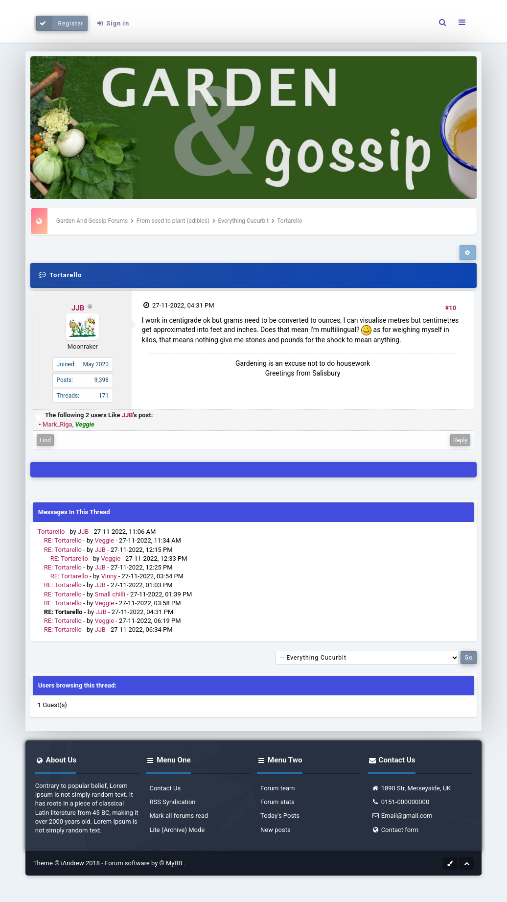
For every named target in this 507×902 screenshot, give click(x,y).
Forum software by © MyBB (144, 863)
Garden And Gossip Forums (92, 220)
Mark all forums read (178, 815)
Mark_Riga (57, 424)
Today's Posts (280, 815)
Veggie (105, 540)
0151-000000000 (400, 802)
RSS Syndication (172, 802)
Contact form (394, 829)
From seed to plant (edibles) (173, 220)
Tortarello (51, 531)
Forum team (277, 788)
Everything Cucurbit (243, 220)
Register (60, 23)
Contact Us (165, 788)
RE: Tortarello (63, 540)
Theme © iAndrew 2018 (67, 863)
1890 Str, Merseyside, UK (411, 788)
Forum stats (277, 802)
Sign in (112, 23)
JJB (77, 308)
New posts (275, 829)
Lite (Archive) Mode (177, 829)
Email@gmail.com (402, 815)
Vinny (109, 576)
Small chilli (110, 594)
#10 (451, 307)
